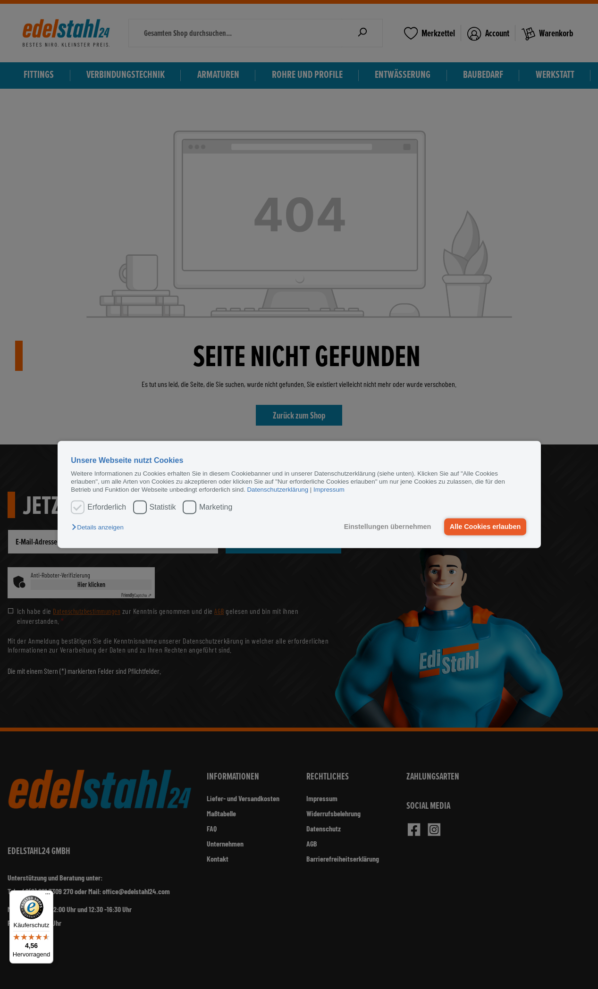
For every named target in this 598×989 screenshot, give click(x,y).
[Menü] (47, 896)
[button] (100, 527)
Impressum (329, 490)
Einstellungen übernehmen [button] (387, 526)
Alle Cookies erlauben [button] (485, 526)
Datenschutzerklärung (277, 490)
